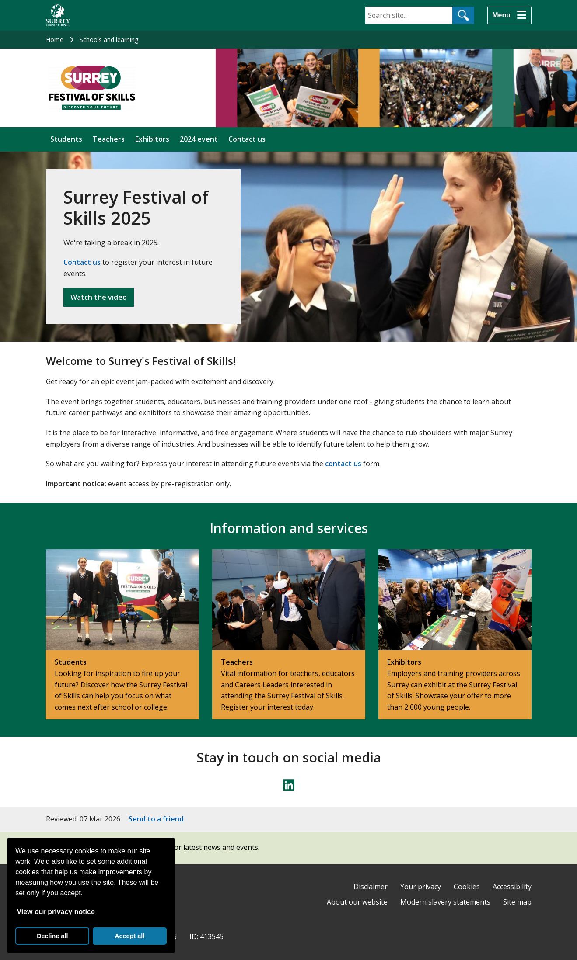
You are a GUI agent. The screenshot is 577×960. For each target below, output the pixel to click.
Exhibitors (152, 139)
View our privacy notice (55, 911)
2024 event (199, 139)
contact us (343, 463)
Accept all (129, 935)
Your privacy (420, 886)
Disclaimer (370, 886)
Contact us (247, 139)
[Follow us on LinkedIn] (288, 785)
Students (66, 139)
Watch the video (98, 297)
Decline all (52, 935)
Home (54, 39)
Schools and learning (109, 39)
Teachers (109, 139)
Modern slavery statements (445, 902)
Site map (517, 902)
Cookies (467, 886)
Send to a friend (156, 819)
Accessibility (512, 886)
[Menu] (509, 15)
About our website (357, 902)
